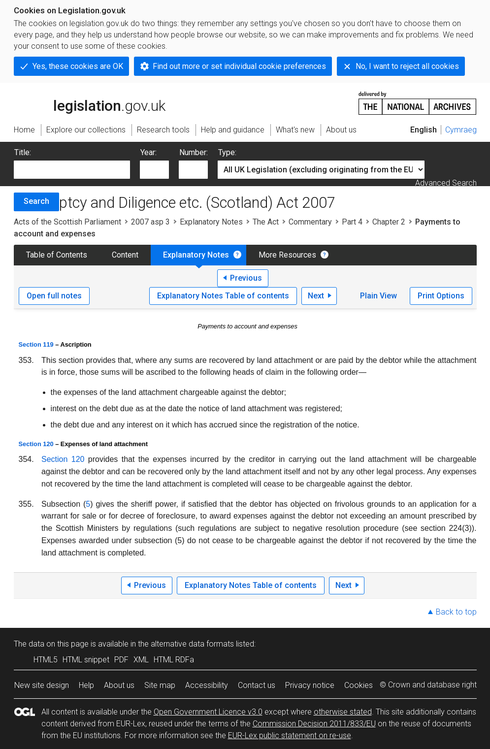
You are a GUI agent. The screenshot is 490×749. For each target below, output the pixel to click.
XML (141, 659)
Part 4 (352, 222)
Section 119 (36, 344)
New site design (41, 685)
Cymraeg (461, 129)
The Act (266, 222)
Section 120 (36, 444)
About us (119, 685)
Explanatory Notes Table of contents (223, 295)
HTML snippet (86, 659)
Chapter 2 (388, 222)
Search (36, 201)
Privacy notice (309, 685)
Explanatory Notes (211, 222)
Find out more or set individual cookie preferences (239, 66)
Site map (159, 685)
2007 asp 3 (150, 222)
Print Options (441, 295)
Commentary (310, 222)
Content (125, 255)
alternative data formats (192, 644)
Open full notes (54, 295)
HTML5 (45, 659)
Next (316, 295)
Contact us (256, 685)
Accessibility (206, 685)
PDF (121, 659)
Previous (246, 278)
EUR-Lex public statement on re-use (289, 735)
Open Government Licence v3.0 (208, 711)
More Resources (287, 255)
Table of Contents (56, 255)
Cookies (358, 685)
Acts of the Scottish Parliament (67, 222)
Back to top (456, 612)
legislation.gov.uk (89, 102)
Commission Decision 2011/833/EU (314, 723)
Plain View (378, 295)
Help (86, 685)
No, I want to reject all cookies (407, 66)
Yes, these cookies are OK (78, 66)
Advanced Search (446, 183)
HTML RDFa (174, 659)
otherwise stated (343, 711)
